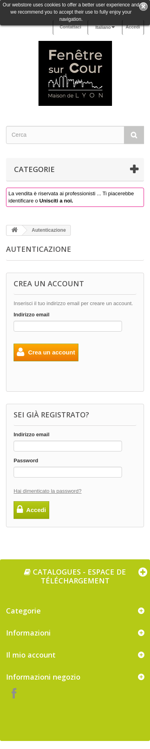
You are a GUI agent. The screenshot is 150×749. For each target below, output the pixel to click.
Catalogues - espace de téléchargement (75, 576)
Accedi (133, 26)
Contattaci (70, 26)
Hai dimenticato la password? (48, 491)
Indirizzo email (32, 315)
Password (26, 460)
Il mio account (31, 655)
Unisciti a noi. (56, 201)
